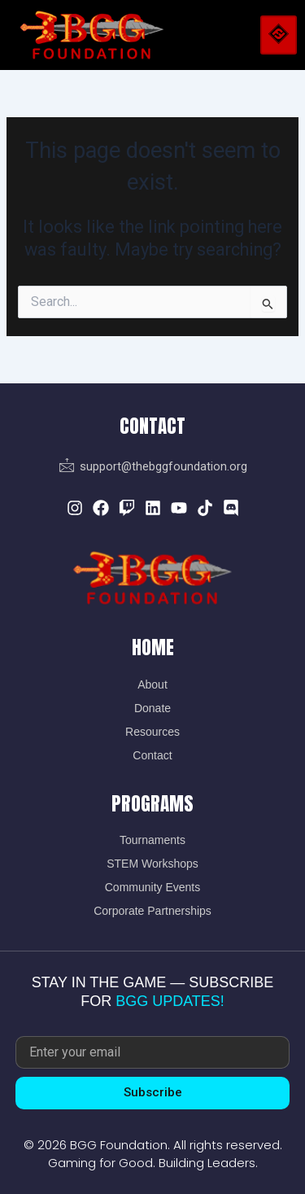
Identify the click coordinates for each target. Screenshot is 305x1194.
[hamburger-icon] (278, 35)
